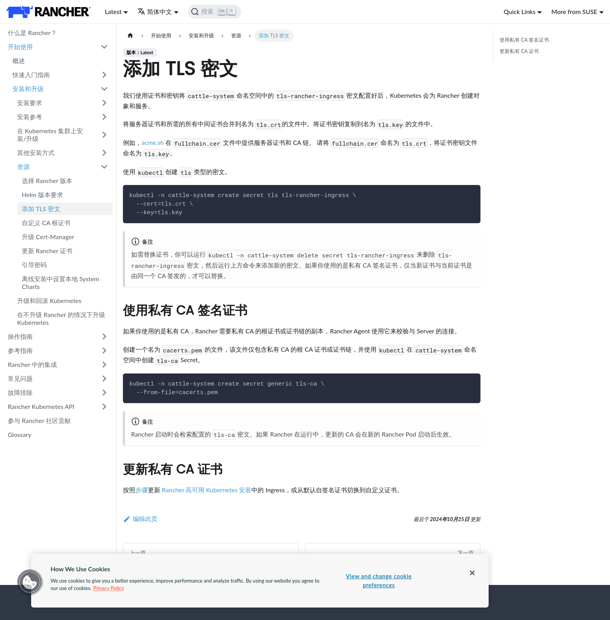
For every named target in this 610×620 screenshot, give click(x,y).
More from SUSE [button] (574, 11)
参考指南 (20, 350)
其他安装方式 (35, 152)
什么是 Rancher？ (32, 32)
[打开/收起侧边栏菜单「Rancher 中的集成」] (104, 364)
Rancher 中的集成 (32, 364)
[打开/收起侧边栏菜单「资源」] (104, 166)
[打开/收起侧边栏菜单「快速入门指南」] (104, 75)
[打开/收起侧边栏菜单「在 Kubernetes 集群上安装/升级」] (104, 135)
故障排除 (20, 392)
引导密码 (34, 264)
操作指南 (20, 336)
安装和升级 (28, 88)
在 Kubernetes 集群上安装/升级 (50, 134)
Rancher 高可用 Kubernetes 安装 (206, 489)
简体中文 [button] (154, 11)
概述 (18, 60)
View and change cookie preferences (379, 580)
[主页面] (130, 36)
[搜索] (214, 12)
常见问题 (20, 378)
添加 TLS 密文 (41, 208)
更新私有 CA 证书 (519, 51)
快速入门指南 (31, 74)
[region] (260, 581)
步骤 (141, 489)
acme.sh (153, 142)
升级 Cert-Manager (48, 236)
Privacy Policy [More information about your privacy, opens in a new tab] (108, 588)
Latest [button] (113, 11)
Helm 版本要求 (42, 194)
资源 (23, 166)
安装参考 (29, 116)
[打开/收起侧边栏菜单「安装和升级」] (104, 89)
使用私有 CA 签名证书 (524, 40)
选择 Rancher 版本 (47, 180)
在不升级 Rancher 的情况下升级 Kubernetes (61, 318)
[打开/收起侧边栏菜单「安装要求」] (104, 103)
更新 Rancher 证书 (47, 250)
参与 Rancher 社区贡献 (39, 420)
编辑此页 (140, 518)
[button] (30, 582)
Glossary (20, 434)
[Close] (472, 572)
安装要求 (29, 102)
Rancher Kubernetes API (41, 406)
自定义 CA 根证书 (46, 222)
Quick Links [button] (520, 11)
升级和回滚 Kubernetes (49, 300)
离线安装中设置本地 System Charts (60, 282)
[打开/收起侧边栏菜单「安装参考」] (104, 117)
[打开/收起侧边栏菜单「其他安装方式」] (104, 152)
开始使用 (20, 46)
